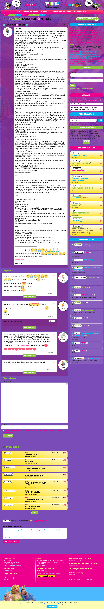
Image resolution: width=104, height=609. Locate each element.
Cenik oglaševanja (45, 576)
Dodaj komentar (29, 296)
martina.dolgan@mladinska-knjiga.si (51, 573)
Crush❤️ (86, 290)
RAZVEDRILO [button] (45, 12)
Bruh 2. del (77, 223)
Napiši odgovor (79, 173)
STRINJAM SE (52, 606)
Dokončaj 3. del (88, 297)
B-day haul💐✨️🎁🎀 (80, 200)
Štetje (88, 255)
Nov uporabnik (75, 88)
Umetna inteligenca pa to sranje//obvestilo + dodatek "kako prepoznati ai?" (82, 233)
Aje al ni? (76, 208)
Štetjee (85, 328)
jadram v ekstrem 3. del (81, 216)
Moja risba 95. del (79, 158)
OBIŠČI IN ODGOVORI (11, 541)
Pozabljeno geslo (87, 88)
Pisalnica (11, 18)
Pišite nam (80, 12)
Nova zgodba (86, 19)
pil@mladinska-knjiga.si (14, 565)
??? (86, 12)
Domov (19, 12)
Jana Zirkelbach (8, 570)
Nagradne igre (57, 12)
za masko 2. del (88, 313)
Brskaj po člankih (69, 12)
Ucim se (86, 247)
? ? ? (86, 145)
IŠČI (101, 123)
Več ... (35, 512)
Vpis (72, 85)
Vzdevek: (73, 72)
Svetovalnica (27, 12)
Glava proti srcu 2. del (81, 166)
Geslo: (72, 78)
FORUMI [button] (35, 12)
